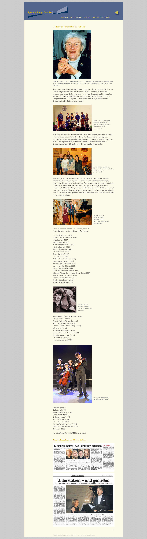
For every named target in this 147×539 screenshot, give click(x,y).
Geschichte (64, 17)
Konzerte (87, 17)
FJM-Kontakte (105, 17)
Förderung (95, 17)
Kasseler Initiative (76, 17)
